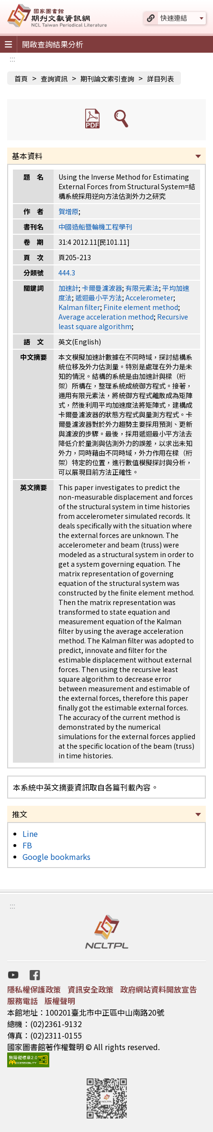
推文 (19, 814)
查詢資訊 (54, 78)
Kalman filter (79, 307)
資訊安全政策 (90, 989)
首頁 (21, 78)
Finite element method (140, 307)
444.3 (66, 272)
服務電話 (22, 1000)
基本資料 (27, 155)
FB (27, 845)
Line (30, 833)
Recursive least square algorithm (123, 321)
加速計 (68, 288)
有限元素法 (142, 288)
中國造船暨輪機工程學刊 (95, 226)
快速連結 (173, 18)
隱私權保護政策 (34, 989)
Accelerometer (149, 297)
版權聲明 (60, 1000)
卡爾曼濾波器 (102, 288)
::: (12, 58)
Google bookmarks (56, 856)
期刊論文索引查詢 (107, 78)
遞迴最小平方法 (98, 297)
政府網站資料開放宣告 (158, 989)
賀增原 (68, 211)
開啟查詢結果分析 (52, 44)
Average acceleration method (106, 316)
